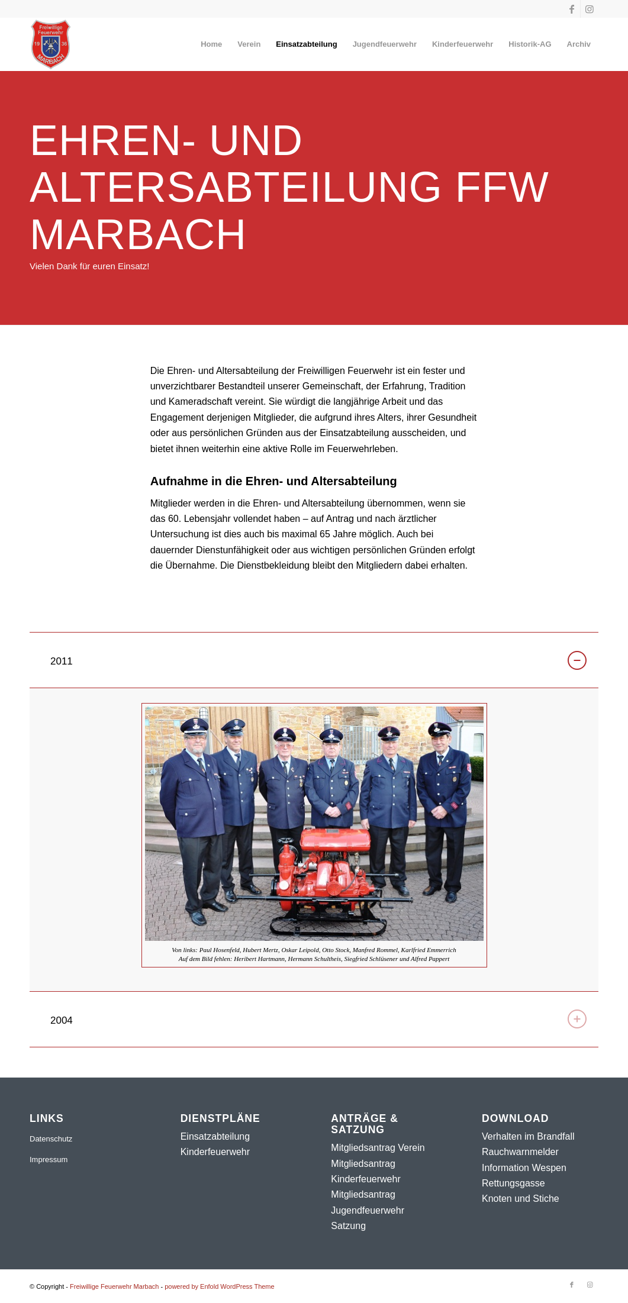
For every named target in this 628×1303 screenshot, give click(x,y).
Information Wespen (524, 1168)
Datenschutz (51, 1138)
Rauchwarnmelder (520, 1152)
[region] (314, 839)
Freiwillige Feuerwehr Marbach (114, 1286)
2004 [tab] (318, 1018)
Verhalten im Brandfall (528, 1136)
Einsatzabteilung (215, 1136)
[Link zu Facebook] (571, 9)
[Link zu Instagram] (589, 9)
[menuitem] (211, 44)
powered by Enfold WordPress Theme (219, 1286)
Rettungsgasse (513, 1183)
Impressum (48, 1159)
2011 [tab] (318, 660)
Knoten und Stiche (520, 1199)
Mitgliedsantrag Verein (377, 1148)
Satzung (348, 1226)
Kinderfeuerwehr (215, 1152)
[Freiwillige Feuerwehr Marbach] (51, 44)
